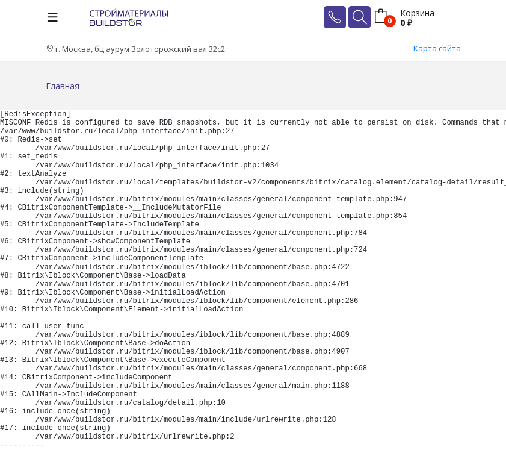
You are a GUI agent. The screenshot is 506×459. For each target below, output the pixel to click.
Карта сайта (437, 48)
